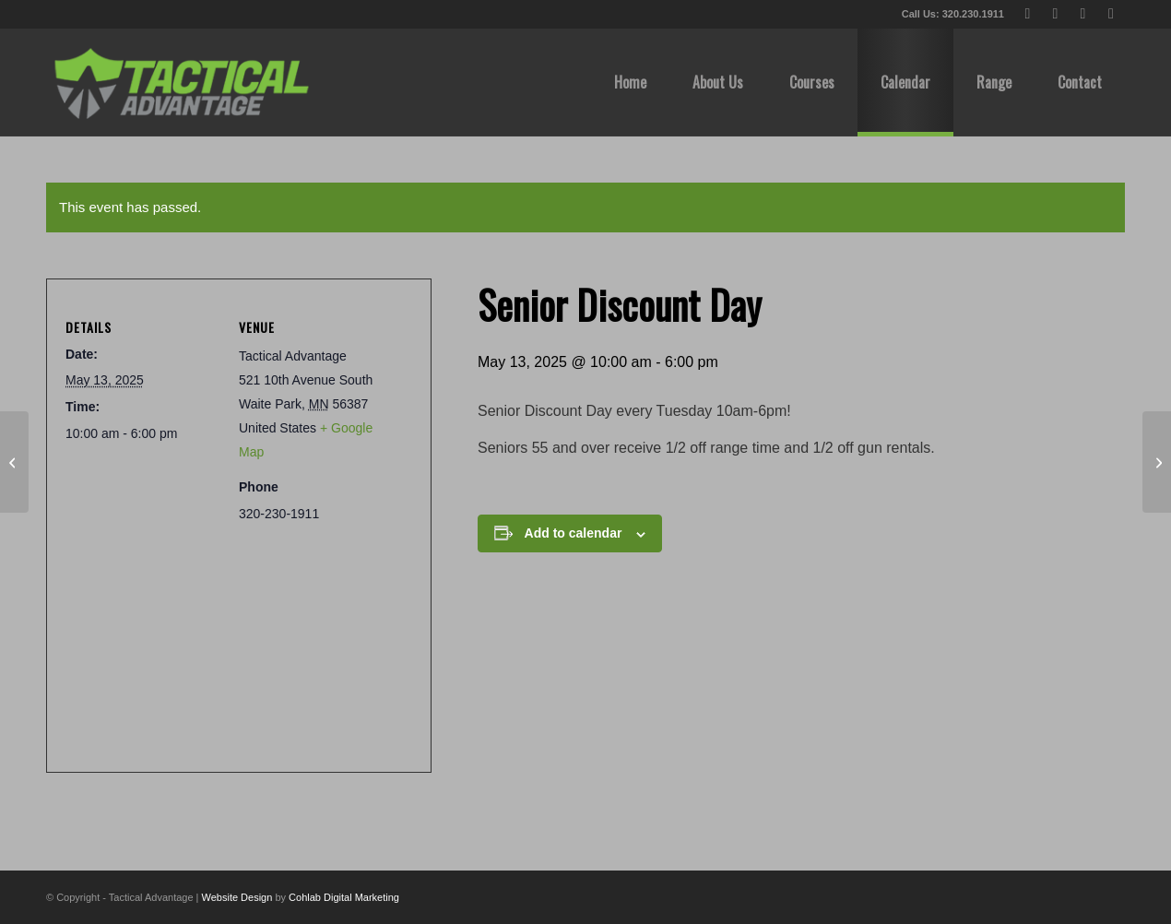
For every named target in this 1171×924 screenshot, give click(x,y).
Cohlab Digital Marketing (344, 897)
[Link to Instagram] (1111, 14)
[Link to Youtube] (1083, 14)
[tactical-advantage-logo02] (180, 82)
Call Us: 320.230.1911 (953, 13)
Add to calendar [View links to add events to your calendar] (573, 533)
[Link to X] (1027, 14)
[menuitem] (630, 82)
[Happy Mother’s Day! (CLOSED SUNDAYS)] (14, 462)
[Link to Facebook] (1055, 14)
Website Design (237, 897)
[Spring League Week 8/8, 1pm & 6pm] (1156, 462)
